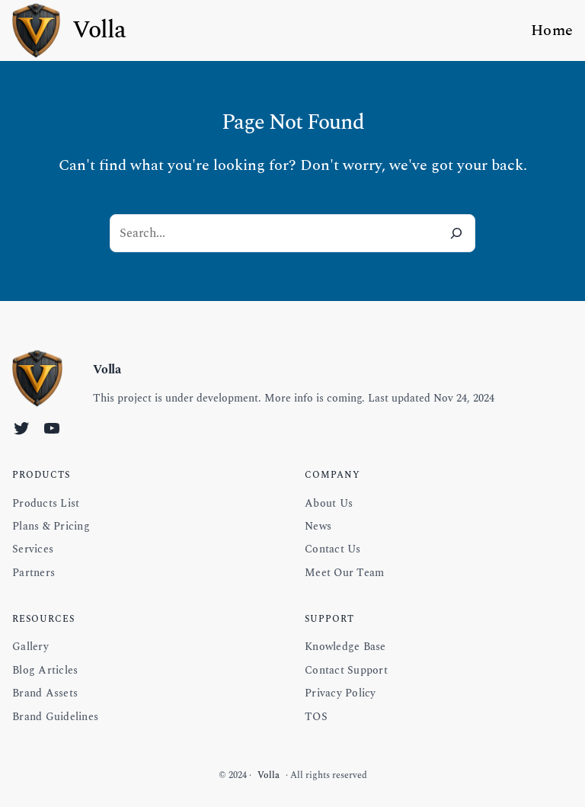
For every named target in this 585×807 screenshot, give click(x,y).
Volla (99, 30)
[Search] (456, 233)
